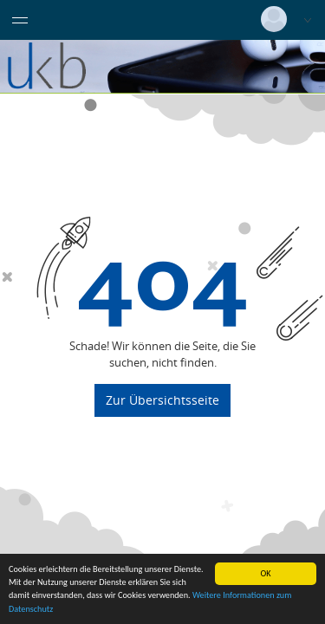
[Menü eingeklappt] (20, 20)
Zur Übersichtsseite (162, 400)
